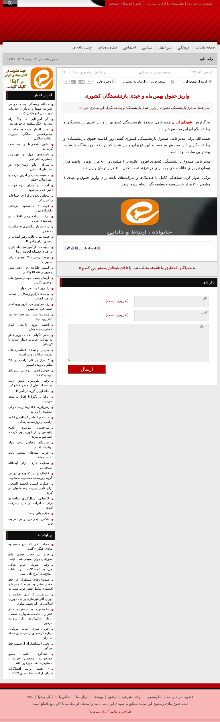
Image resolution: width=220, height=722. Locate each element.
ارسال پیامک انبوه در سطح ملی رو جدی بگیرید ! (30, 280)
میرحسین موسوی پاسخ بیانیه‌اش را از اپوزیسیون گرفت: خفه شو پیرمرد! (30, 432)
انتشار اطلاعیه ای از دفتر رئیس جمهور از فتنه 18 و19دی (30, 270)
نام (205, 298)
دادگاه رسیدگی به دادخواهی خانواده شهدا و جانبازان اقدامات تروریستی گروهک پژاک (30, 109)
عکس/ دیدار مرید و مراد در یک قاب (30, 521)
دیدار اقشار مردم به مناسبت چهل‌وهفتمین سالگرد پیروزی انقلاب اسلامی (30, 134)
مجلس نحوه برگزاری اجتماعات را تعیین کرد (30, 198)
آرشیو (139, 3)
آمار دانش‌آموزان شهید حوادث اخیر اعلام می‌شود (30, 187)
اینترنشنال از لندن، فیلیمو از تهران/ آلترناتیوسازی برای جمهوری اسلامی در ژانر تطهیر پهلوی (30, 599)
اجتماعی (129, 48)
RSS (30, 697)
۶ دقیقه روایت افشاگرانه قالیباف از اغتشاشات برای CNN (30, 671)
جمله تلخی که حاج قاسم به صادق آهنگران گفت (30, 546)
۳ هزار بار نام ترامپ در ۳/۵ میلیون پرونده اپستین (30, 362)
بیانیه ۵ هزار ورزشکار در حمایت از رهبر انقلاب (30, 296)
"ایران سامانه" (99, 711)
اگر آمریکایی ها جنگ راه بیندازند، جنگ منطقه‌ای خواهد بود (30, 121)
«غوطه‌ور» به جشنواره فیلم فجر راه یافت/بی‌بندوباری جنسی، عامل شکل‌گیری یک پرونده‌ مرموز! (30, 616)
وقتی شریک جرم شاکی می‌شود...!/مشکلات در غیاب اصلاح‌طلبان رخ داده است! (30, 569)
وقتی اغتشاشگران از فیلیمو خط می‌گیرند (30, 646)
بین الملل (165, 48)
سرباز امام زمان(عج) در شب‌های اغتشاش (30, 167)
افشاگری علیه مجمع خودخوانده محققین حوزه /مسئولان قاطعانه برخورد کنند (30, 658)
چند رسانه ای (82, 48)
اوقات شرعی (156, 3)
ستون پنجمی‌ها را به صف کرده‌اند (30, 146)
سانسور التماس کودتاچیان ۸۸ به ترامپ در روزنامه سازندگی (30, 419)
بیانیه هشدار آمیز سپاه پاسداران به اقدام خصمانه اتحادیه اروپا (30, 249)
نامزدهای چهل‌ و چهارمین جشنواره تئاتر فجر (30, 157)
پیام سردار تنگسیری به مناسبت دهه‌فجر (30, 229)
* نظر (203, 326)
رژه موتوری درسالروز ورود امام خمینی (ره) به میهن (30, 306)
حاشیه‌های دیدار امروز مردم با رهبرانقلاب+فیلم (30, 177)
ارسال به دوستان (136, 81)
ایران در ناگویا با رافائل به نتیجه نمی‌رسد (30, 399)
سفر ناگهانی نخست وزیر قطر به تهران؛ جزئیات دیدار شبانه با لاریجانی (30, 339)
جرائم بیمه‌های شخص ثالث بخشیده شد (30, 455)
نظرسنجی (176, 3)
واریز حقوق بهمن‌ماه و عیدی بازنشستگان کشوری (137, 96)
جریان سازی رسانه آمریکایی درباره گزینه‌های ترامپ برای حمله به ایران (30, 633)
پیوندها (127, 3)
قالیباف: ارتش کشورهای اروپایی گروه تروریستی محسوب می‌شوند (30, 475)
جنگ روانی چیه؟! (38, 513)
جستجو (114, 3)
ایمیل (203, 312)
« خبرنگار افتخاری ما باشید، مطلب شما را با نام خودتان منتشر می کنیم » (137, 268)
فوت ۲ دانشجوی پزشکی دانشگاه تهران (30, 208)
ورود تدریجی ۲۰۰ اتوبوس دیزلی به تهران (30, 259)
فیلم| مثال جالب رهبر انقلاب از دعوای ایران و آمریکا (30, 239)
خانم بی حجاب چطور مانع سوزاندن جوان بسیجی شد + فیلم (30, 557)
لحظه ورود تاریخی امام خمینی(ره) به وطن (30, 327)
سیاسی (147, 48)
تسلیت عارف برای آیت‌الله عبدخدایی (30, 465)
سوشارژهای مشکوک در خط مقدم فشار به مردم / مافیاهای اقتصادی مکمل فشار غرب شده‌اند (30, 584)
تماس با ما (62, 697)
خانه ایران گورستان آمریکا (32, 391)
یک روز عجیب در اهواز (35, 288)
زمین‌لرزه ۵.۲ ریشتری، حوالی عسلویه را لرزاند (30, 409)
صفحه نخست (205, 48)
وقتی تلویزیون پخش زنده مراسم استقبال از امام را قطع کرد (30, 383)
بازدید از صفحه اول (197, 81)
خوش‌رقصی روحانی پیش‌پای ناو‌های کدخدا (30, 373)
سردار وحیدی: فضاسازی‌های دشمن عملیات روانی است (30, 352)
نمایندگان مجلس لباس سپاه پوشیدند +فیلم (30, 445)
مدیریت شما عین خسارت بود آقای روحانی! (30, 317)
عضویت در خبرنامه (200, 3)
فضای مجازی (107, 48)
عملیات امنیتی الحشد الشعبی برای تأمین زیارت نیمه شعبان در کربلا (30, 488)
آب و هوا (44, 697)
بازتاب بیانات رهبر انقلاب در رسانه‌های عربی (30, 218)
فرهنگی (183, 48)
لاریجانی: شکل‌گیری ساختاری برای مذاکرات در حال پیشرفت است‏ (30, 503)
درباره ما (82, 697)
